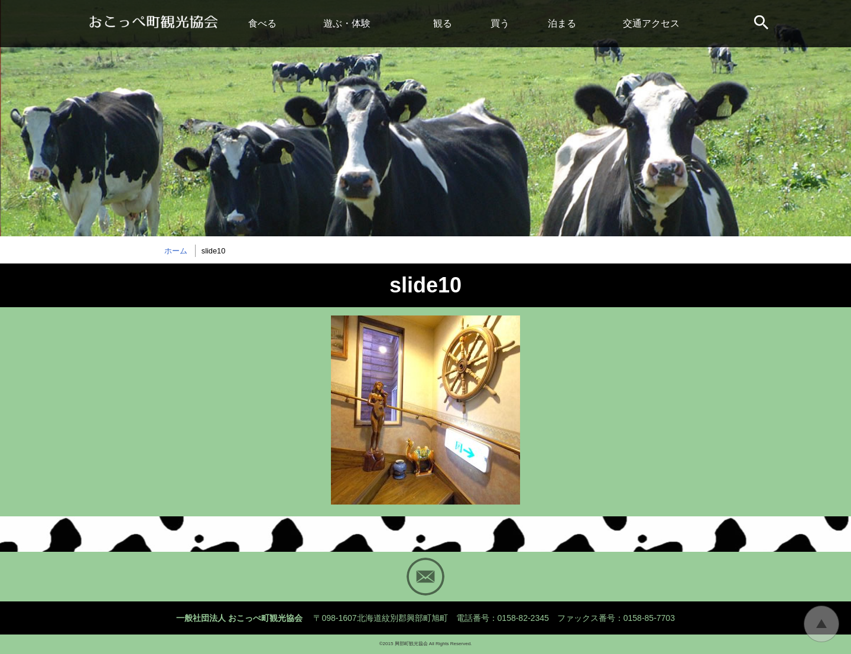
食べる (262, 23)
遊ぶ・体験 (347, 23)
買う (500, 23)
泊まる (562, 23)
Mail (425, 577)
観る (442, 23)
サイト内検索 (762, 23)
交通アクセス (651, 23)
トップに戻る (821, 624)
